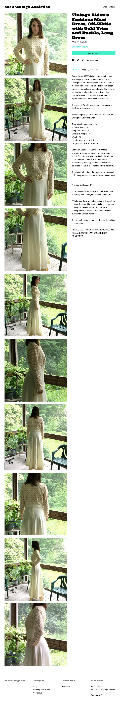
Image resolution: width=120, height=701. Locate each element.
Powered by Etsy (97, 695)
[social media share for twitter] (78, 60)
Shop (105, 7)
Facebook (66, 687)
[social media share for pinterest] (83, 60)
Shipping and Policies (41, 690)
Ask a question (92, 60)
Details (75, 69)
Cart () (112, 7)
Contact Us (37, 693)
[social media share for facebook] (73, 60)
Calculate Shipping (80, 47)
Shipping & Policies (90, 69)
